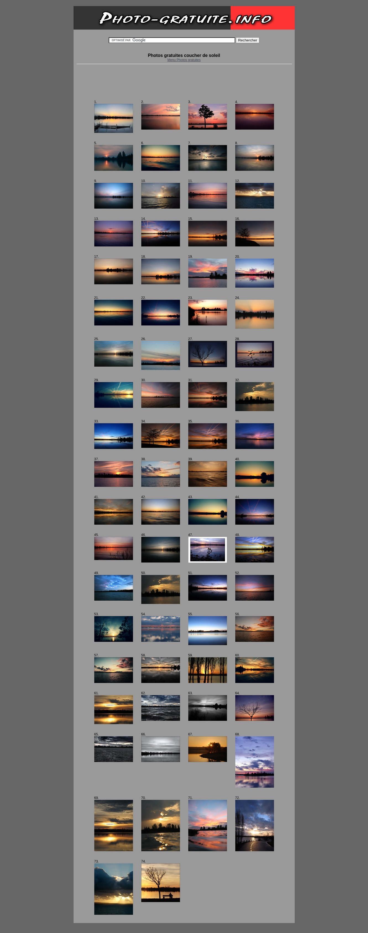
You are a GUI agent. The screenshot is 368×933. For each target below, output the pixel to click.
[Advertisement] (184, 82)
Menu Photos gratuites (183, 60)
